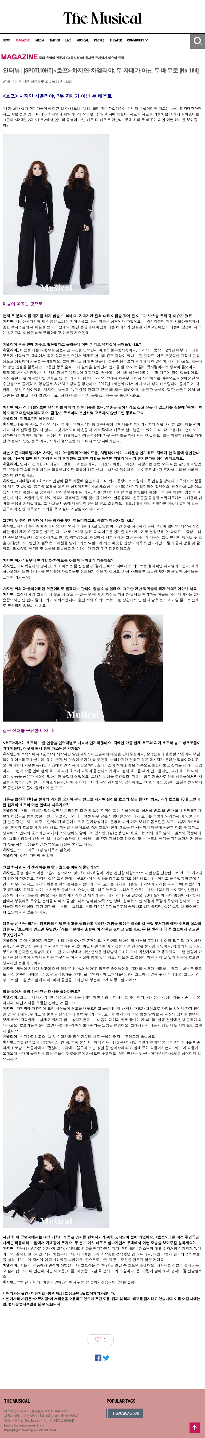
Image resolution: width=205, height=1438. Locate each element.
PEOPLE (99, 40)
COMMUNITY (137, 40)
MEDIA (40, 40)
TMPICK (54, 40)
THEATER (116, 40)
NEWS (6, 40)
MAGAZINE (23, 40)
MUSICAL (82, 40)
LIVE (68, 40)
